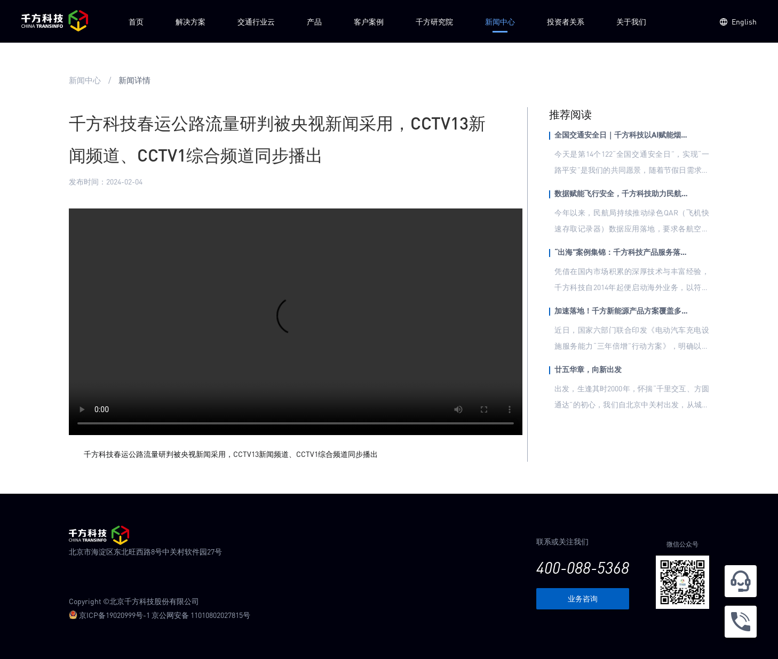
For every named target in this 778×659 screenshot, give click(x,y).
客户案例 (369, 21)
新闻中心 (500, 21)
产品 (314, 21)
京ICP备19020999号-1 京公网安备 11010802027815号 (159, 615)
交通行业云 (256, 21)
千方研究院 (434, 21)
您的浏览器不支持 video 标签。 (295, 321)
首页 (136, 21)
